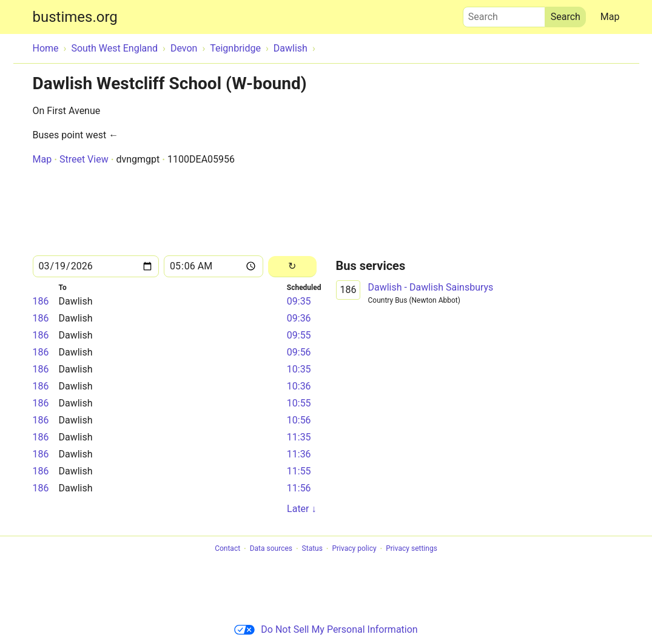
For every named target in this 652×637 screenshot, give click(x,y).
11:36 (299, 454)
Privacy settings (411, 549)
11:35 (299, 437)
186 (41, 301)
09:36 (299, 318)
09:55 (299, 335)
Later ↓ (301, 508)
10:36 (299, 386)
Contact (227, 549)
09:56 (299, 352)
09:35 (299, 301)
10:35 (299, 369)
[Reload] (292, 266)
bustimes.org (75, 16)
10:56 (299, 420)
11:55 (299, 471)
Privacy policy (354, 549)
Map (610, 16)
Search (504, 14)
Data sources (271, 549)
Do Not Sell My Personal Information (325, 629)
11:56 (299, 488)
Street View (84, 159)
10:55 (299, 403)
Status (312, 549)
